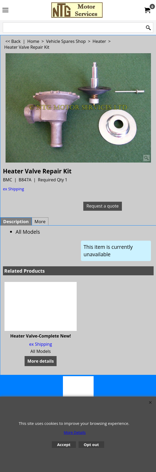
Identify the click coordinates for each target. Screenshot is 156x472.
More (40, 221)
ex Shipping (13, 188)
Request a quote (102, 206)
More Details (75, 432)
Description (16, 221)
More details (40, 361)
